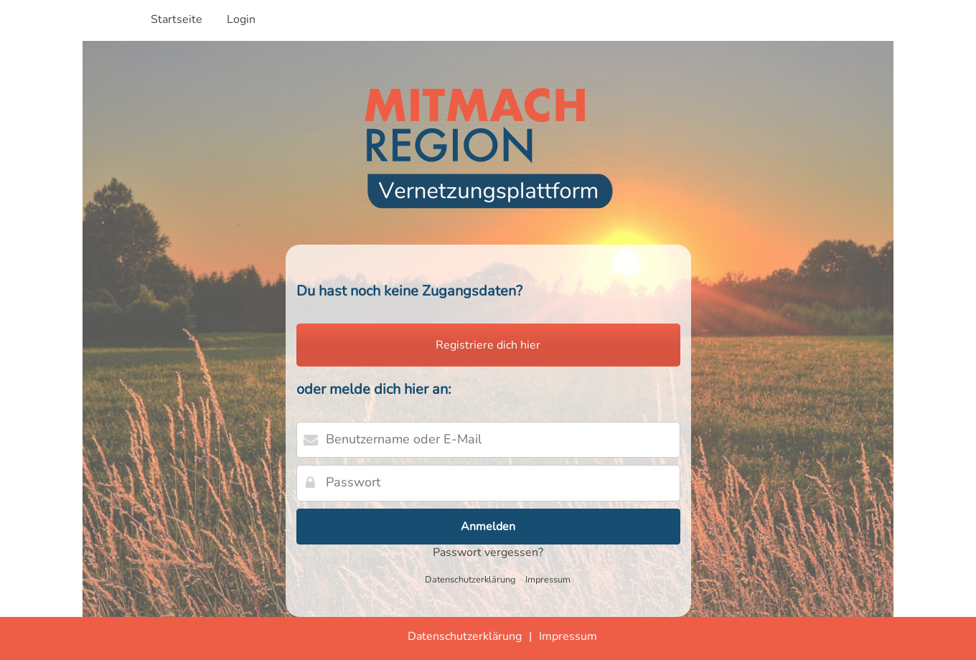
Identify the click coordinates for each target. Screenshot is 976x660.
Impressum (548, 579)
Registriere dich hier (488, 345)
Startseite (176, 19)
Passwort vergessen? (488, 552)
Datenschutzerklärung (470, 579)
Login (241, 19)
